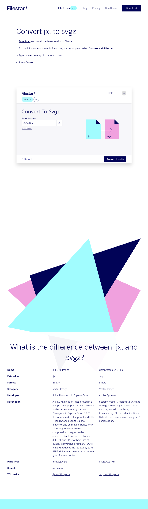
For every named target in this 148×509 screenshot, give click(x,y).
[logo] (17, 8)
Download (24, 41)
